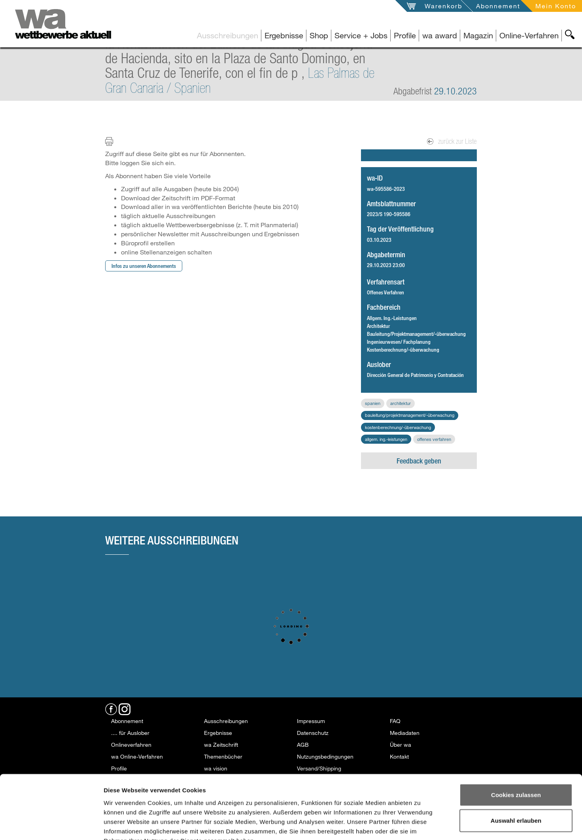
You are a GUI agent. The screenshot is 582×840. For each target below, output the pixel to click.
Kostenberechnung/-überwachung (398, 427)
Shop (319, 35)
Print (114, 141)
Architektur (400, 403)
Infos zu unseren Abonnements (143, 265)
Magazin (478, 35)
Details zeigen (422, 824)
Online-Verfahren (529, 35)
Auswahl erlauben (516, 772)
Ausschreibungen (227, 35)
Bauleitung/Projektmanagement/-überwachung (409, 415)
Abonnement (498, 5)
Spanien (372, 403)
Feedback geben (419, 460)
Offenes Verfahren (434, 439)
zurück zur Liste (452, 141)
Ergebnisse (284, 35)
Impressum (311, 721)
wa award (439, 35)
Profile (405, 35)
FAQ (395, 721)
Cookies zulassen (516, 746)
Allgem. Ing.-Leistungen (386, 439)
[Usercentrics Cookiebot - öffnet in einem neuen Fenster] (51, 825)
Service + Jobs (360, 35)
